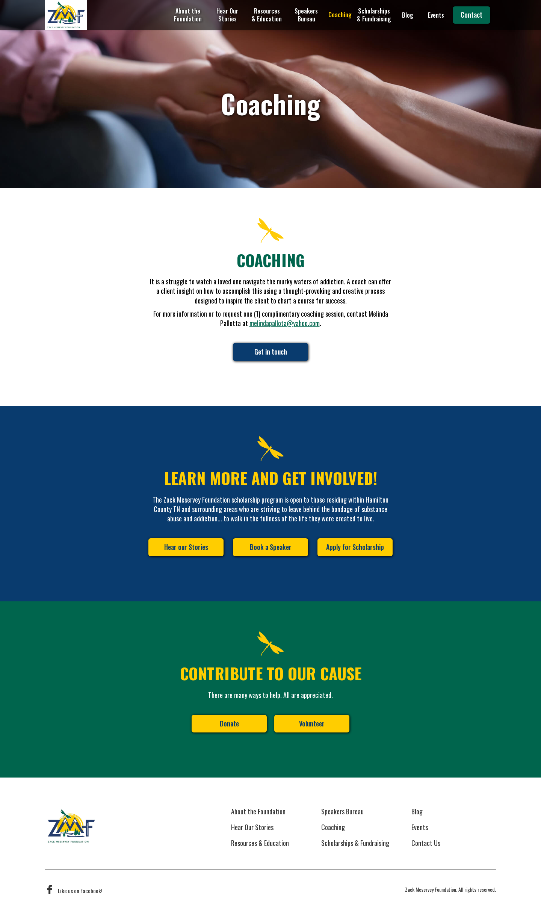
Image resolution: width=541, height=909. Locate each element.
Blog (407, 15)
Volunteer (312, 723)
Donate (229, 723)
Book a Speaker (271, 547)
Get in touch (270, 351)
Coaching (340, 14)
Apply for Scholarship (355, 547)
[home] (66, 15)
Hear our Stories (186, 547)
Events (436, 15)
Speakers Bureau (306, 14)
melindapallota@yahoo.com (284, 323)
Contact (471, 15)
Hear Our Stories (227, 14)
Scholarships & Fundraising (374, 14)
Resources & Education (267, 14)
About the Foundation (188, 14)
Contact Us (425, 843)
